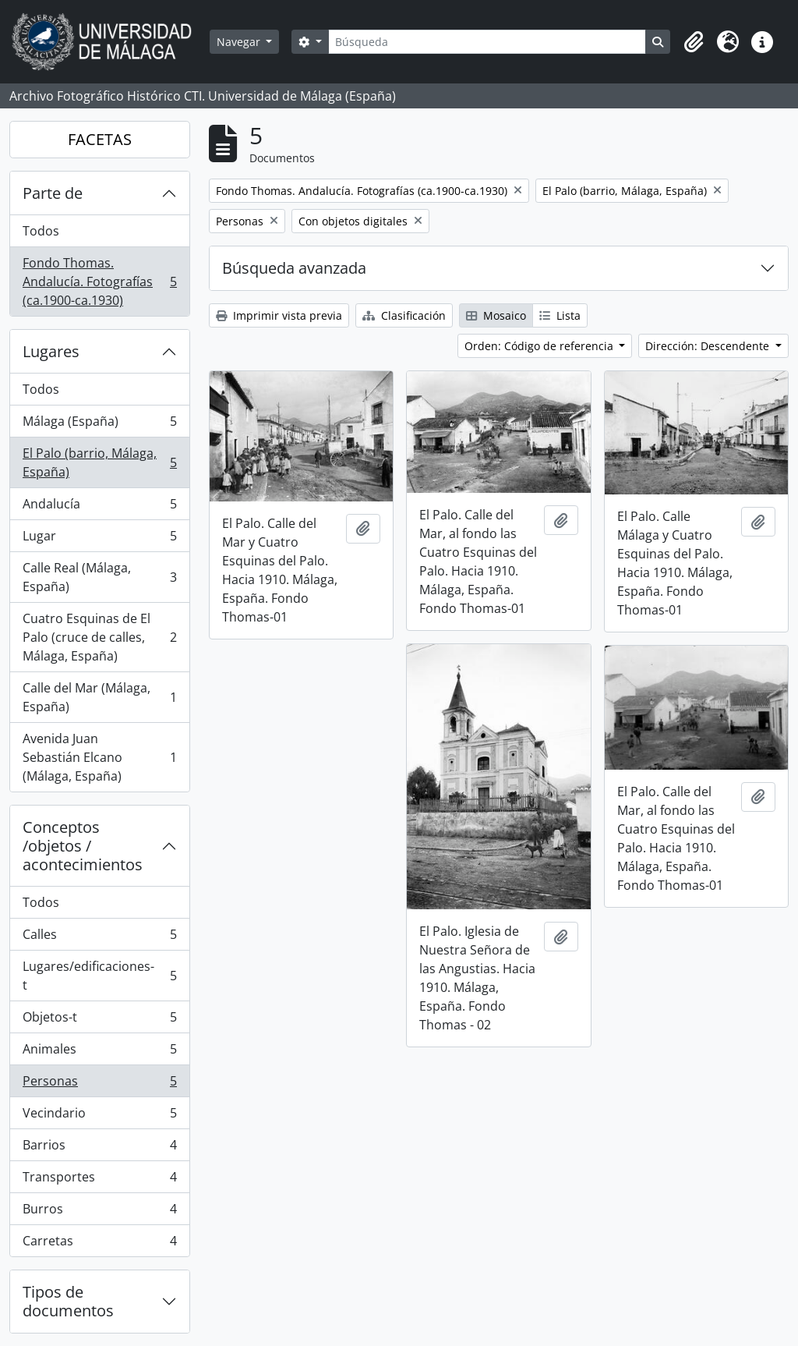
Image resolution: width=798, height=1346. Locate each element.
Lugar (99, 539)
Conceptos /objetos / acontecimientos (83, 845)
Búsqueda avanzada (294, 267)
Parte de (53, 193)
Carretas (99, 1243)
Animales (99, 1052)
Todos (41, 230)
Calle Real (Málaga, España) (99, 577)
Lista (560, 315)
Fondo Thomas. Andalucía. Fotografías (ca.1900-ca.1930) (99, 281)
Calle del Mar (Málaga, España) (99, 697)
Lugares (51, 351)
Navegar (240, 41)
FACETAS (100, 139)
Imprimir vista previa (279, 315)
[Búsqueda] (487, 42)
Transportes (99, 1180)
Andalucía (99, 507)
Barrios (99, 1148)
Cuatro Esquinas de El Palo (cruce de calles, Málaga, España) (99, 637)
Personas (99, 1084)
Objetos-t (99, 1020)
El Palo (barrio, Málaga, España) (99, 462)
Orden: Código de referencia (540, 345)
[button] (693, 42)
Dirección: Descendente (708, 345)
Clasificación (404, 315)
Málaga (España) (99, 424)
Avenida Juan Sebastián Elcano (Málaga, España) (99, 757)
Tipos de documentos (68, 1301)
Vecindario (99, 1116)
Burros (99, 1212)
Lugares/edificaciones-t (99, 976)
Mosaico (496, 315)
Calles (99, 938)
